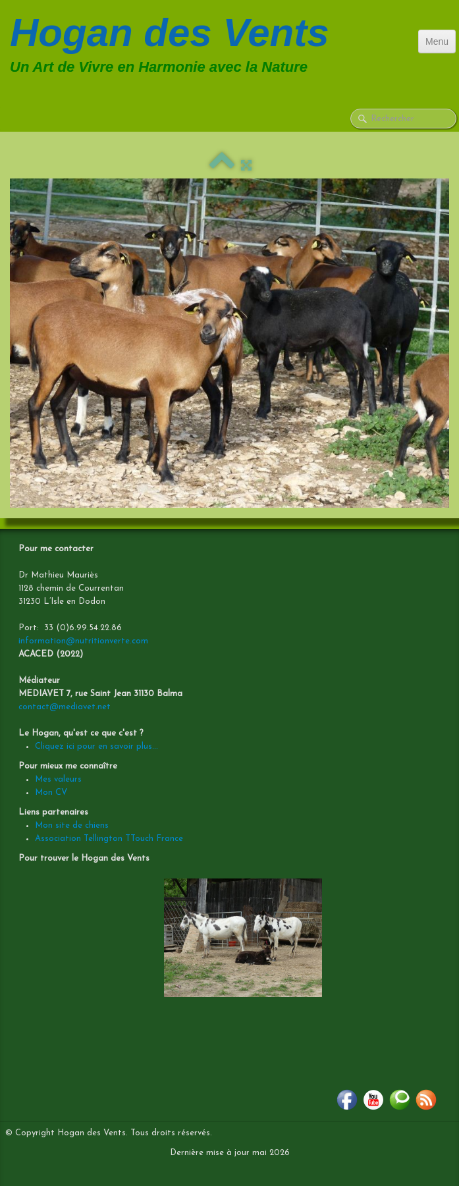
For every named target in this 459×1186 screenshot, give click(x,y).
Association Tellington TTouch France (109, 838)
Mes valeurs (58, 779)
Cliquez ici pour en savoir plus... (96, 746)
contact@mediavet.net (64, 707)
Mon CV (51, 792)
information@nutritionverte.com (83, 641)
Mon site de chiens (72, 825)
